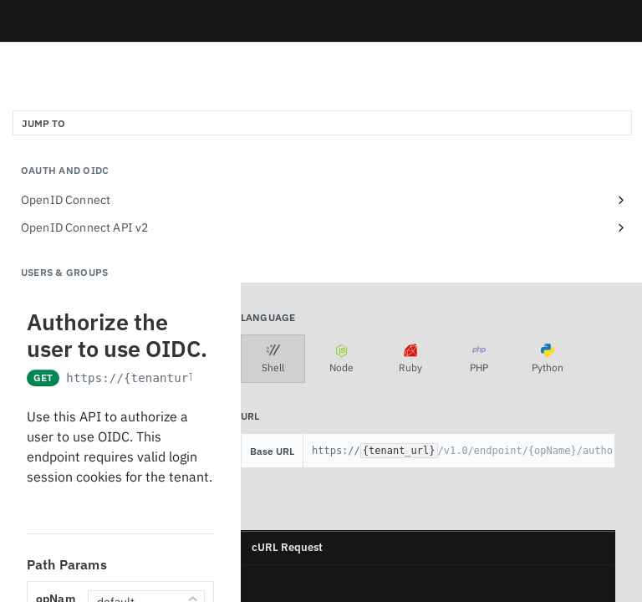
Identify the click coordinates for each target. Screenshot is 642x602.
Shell (273, 359)
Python (547, 359)
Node (341, 359)
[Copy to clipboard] (261, 586)
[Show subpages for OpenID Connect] (621, 200)
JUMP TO (43, 123)
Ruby (410, 359)
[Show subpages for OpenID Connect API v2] (621, 227)
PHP (479, 359)
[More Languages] (596, 358)
